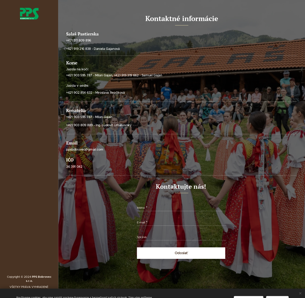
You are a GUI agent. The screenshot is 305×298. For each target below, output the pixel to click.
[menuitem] (29, 135)
